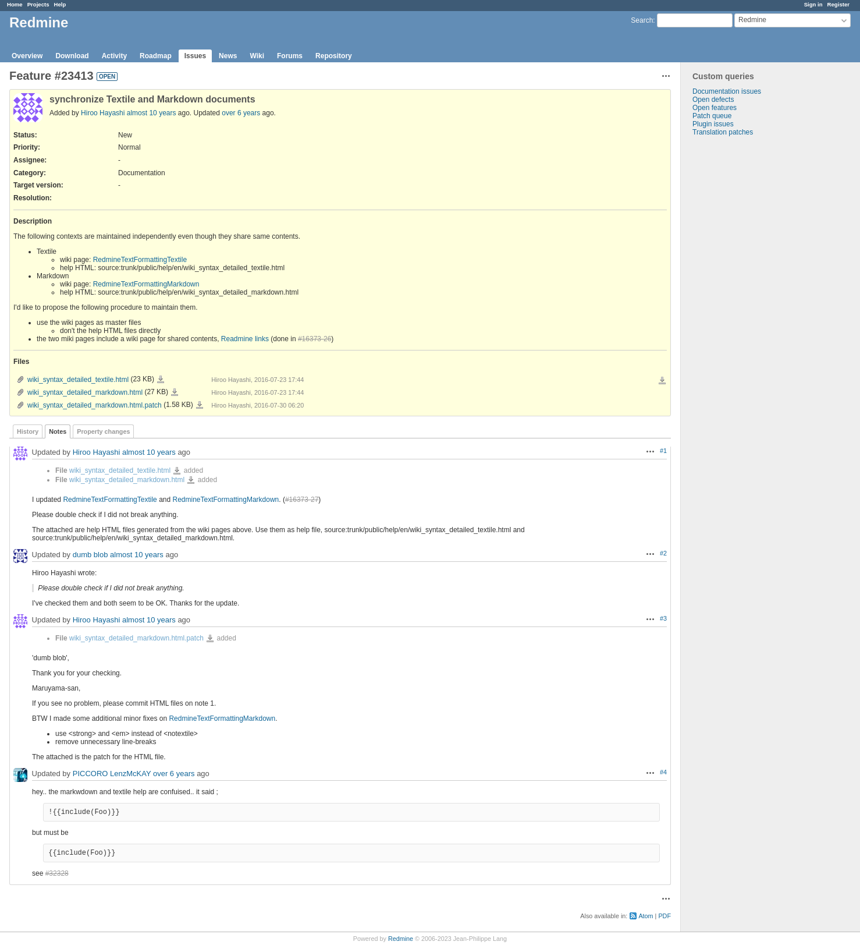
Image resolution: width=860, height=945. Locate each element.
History (27, 431)
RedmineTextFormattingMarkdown (146, 284)
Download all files (662, 380)
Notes (57, 431)
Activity (114, 56)
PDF (664, 915)
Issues (195, 56)
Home (15, 4)
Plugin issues (713, 124)
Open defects (713, 99)
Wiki (257, 56)
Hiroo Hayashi (103, 113)
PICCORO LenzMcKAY (112, 773)
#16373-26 (314, 339)
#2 (663, 553)
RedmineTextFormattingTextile (140, 260)
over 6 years (241, 113)
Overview (27, 56)
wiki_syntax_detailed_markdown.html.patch (94, 405)
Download (71, 56)
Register (838, 4)
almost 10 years (151, 113)
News (228, 56)
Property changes (103, 431)
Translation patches (722, 132)
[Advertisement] (739, 319)
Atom (645, 915)
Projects (38, 4)
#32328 (57, 873)
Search (642, 20)
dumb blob (90, 554)
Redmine (400, 938)
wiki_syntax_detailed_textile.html (78, 380)
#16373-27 (301, 499)
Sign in (813, 4)
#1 (663, 450)
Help (60, 4)
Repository (333, 56)
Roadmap (156, 56)
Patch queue (711, 116)
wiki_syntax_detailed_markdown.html (85, 392)
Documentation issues (726, 91)
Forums (290, 56)
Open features (714, 108)
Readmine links (245, 339)
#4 (663, 772)
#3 (663, 618)
